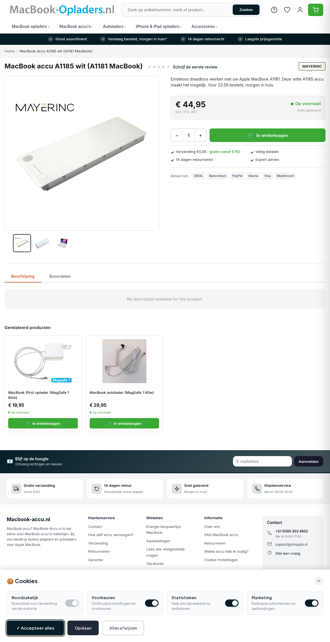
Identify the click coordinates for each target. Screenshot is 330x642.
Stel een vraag (287, 553)
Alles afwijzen (123, 627)
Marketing (262, 597)
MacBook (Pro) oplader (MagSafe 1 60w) (38, 395)
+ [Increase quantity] (200, 135)
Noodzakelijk (25, 597)
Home (10, 51)
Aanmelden (309, 461)
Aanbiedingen (158, 541)
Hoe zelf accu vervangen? (110, 534)
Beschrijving (23, 276)
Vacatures (155, 563)
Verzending (98, 543)
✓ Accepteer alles (35, 627)
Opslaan (83, 627)
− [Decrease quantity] (177, 135)
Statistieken (183, 597)
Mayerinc (312, 66)
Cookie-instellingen (221, 559)
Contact (95, 526)
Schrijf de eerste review (195, 67)
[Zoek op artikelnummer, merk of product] (191, 10)
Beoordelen (60, 276)
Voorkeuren (103, 597)
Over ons (212, 526)
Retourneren (99, 551)
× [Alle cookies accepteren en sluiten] (318, 581)
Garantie (95, 559)
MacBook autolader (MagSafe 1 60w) (122, 392)
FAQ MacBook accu (221, 534)
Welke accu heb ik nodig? (226, 551)
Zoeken (246, 10)
